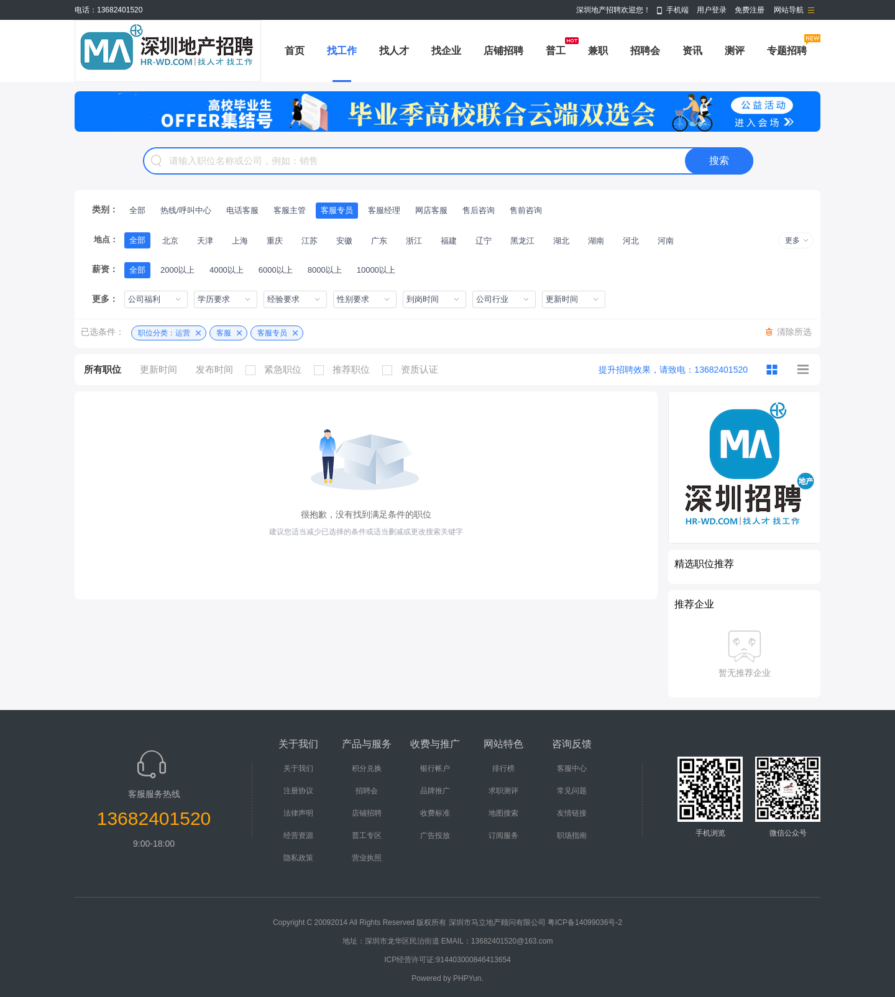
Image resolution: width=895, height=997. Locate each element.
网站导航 (789, 10)
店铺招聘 (503, 50)
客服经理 (384, 210)
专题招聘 (787, 50)
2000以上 (177, 270)
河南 (666, 240)
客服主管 (289, 210)
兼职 (598, 50)
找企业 (446, 50)
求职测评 (503, 790)
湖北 (561, 240)
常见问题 (572, 790)
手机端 (677, 10)
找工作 (342, 50)
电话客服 (242, 210)
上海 (240, 240)
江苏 (309, 240)
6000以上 (276, 270)
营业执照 (367, 858)
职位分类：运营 (164, 333)
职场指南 (572, 835)
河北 (631, 240)
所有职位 (102, 369)
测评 (735, 50)
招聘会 (645, 50)
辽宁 (483, 240)
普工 (556, 50)
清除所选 (794, 332)
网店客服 (431, 210)
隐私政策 (298, 858)
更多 (792, 240)
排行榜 (503, 768)
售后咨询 (478, 210)
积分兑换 (367, 768)
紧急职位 (276, 369)
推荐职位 (345, 369)
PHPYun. (468, 978)
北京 (170, 240)
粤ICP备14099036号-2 (585, 922)
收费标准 (435, 813)
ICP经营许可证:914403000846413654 (447, 959)
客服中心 (572, 768)
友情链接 (572, 813)
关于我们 (298, 768)
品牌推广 (435, 790)
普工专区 (367, 835)
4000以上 (226, 270)
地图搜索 (503, 813)
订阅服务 (503, 835)
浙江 (414, 240)
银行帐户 (435, 768)
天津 (205, 240)
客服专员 (337, 210)
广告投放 (435, 835)
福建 (449, 240)
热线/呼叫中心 (185, 210)
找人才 (394, 50)
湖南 (596, 240)
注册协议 (298, 790)
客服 (223, 333)
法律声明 (298, 813)
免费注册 (749, 10)
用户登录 (712, 10)
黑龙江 (522, 240)
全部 (137, 210)
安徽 (344, 240)
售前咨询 (526, 210)
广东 (379, 240)
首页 (295, 50)
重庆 (275, 240)
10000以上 (376, 270)
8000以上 (325, 270)
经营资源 (298, 835)
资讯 (692, 50)
